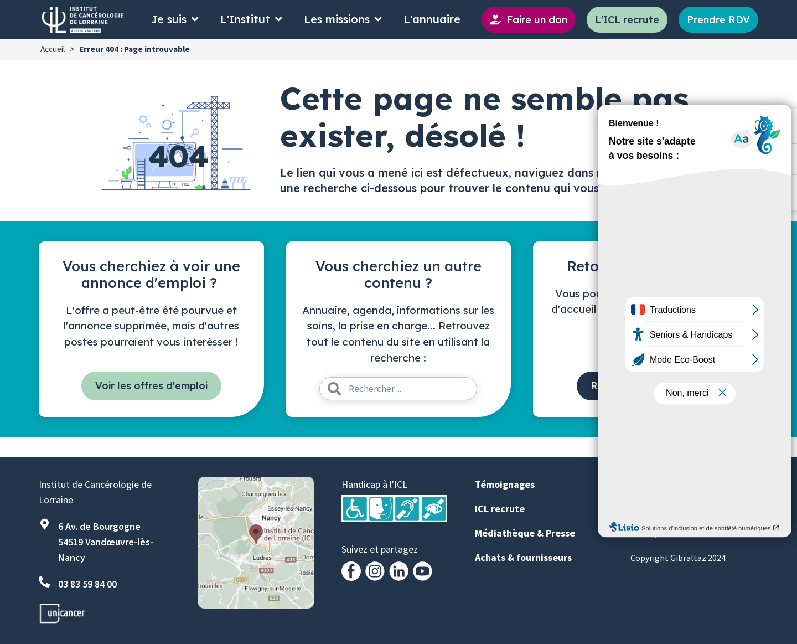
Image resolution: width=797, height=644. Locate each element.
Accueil (52, 49)
